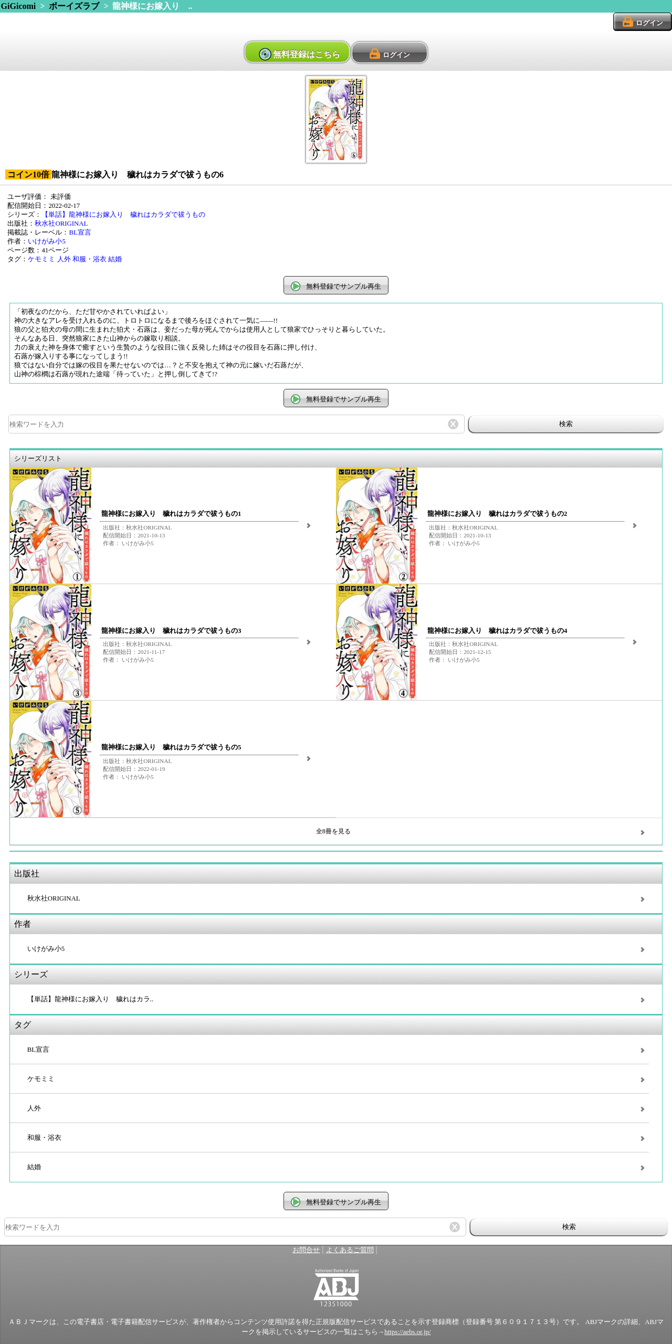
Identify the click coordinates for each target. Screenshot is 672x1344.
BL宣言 (80, 232)
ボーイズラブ (74, 6)
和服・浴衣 (89, 259)
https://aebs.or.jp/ (407, 1332)
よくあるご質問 (350, 1250)
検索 (566, 424)
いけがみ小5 (46, 241)
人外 (64, 259)
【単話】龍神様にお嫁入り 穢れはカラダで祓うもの (123, 214)
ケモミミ (41, 259)
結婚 (115, 259)
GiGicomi (18, 6)
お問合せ (306, 1250)
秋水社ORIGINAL (61, 223)
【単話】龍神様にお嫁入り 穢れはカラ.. (90, 999)
